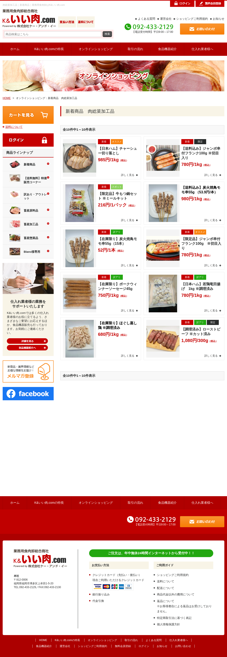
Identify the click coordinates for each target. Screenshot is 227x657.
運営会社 (166, 18)
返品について (165, 601)
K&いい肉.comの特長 (49, 49)
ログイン (144, 646)
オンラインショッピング (96, 49)
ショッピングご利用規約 (192, 18)
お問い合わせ (183, 646)
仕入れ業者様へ (202, 49)
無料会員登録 (123, 646)
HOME (7, 98)
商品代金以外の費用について (175, 594)
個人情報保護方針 (168, 624)
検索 (107, 33)
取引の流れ (135, 49)
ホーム (15, 49)
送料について (14, 126)
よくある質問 (146, 18)
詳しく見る (127, 175)
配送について (165, 588)
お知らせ (218, 18)
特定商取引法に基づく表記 (174, 618)
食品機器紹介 (167, 49)
